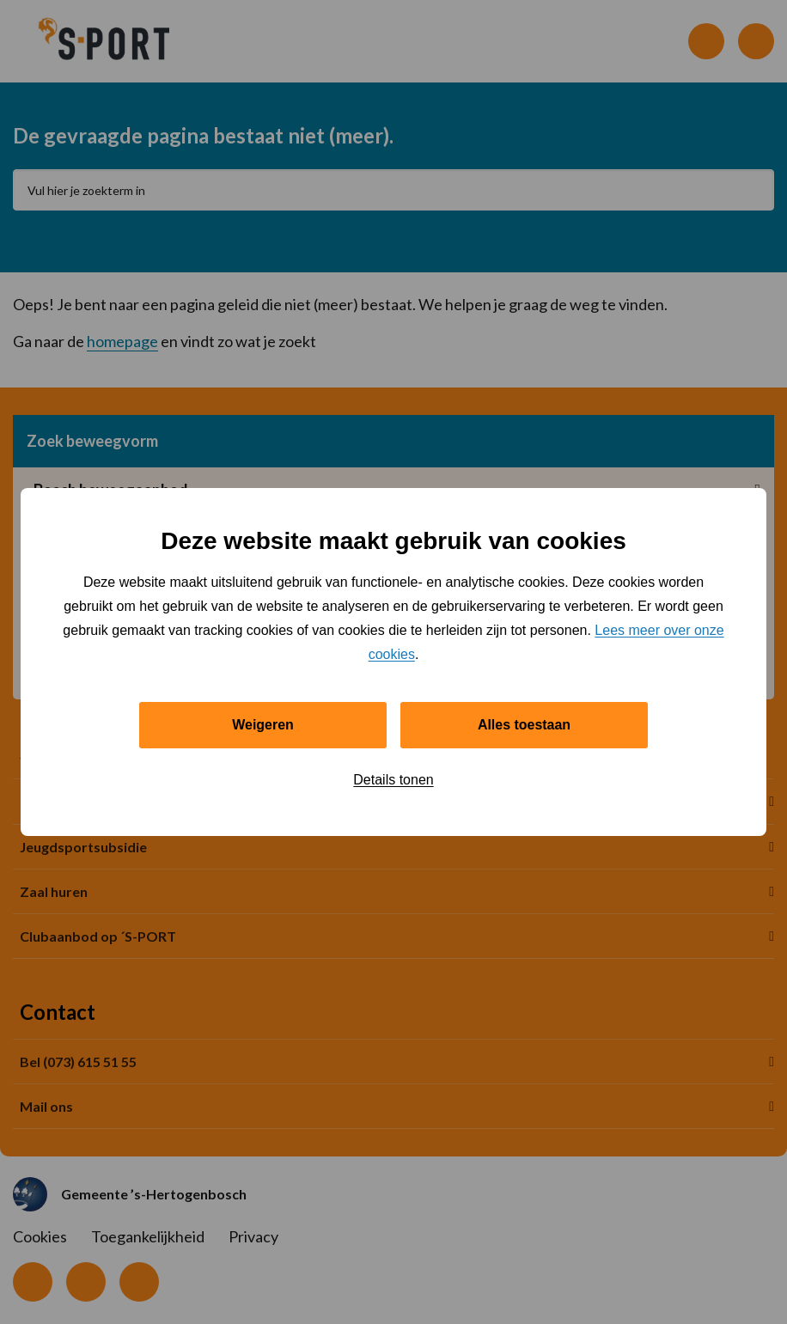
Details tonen (393, 779)
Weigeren (263, 724)
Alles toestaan (524, 724)
